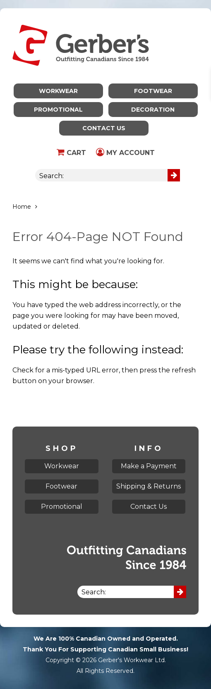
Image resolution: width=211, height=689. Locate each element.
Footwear (153, 91)
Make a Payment (149, 466)
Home (21, 206)
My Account (125, 153)
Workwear (58, 91)
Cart (71, 153)
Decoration (153, 109)
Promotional (58, 109)
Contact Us (103, 128)
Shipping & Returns (148, 486)
